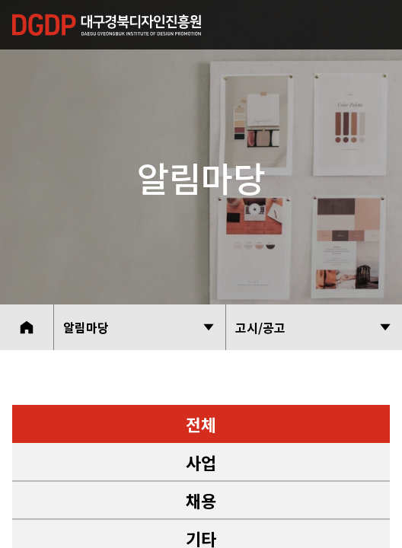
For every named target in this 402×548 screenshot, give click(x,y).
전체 (201, 424)
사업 (201, 462)
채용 (201, 500)
